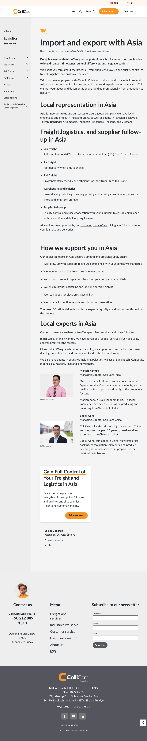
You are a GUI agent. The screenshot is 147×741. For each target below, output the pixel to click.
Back (8, 31)
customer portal (94, 225)
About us (56, 648)
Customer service (62, 634)
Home (43, 51)
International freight (74, 51)
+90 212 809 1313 (76, 542)
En (132, 3)
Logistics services (55, 51)
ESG (53, 654)
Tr (128, 3)
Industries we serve (64, 628)
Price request (105, 11)
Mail (69, 547)
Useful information (63, 641)
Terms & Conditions (68, 728)
